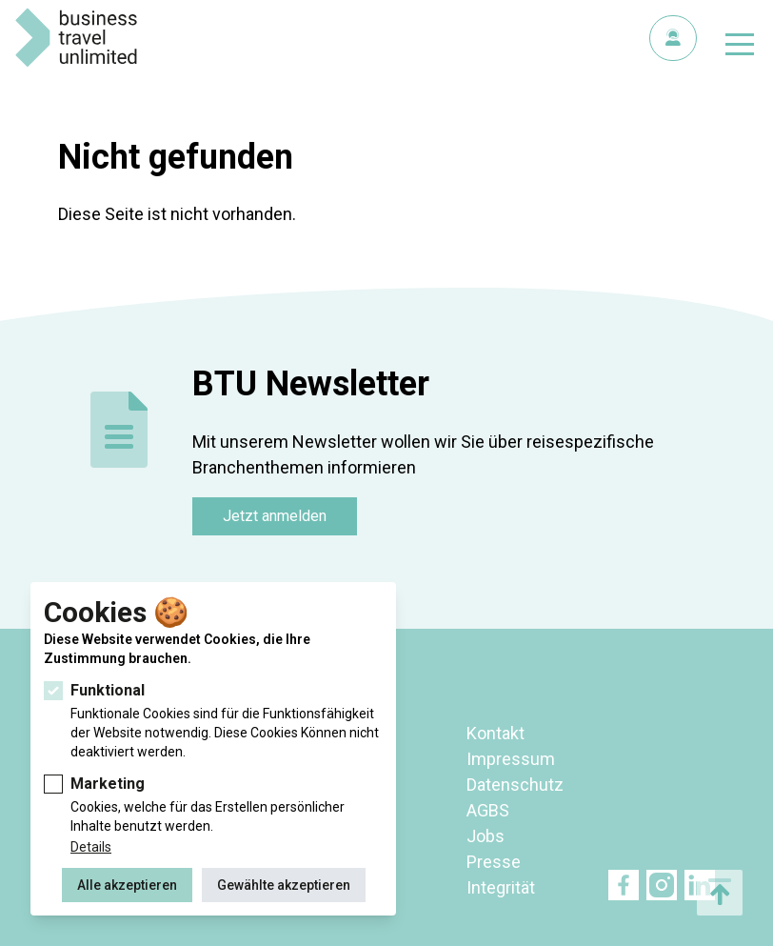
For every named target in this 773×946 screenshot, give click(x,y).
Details (90, 847)
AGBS (487, 810)
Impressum (510, 759)
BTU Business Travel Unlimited (76, 38)
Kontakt (495, 733)
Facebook (623, 885)
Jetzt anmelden (275, 516)
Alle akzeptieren (127, 885)
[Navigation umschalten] (739, 47)
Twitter (661, 885)
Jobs (485, 836)
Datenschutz (515, 785)
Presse (493, 862)
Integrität (500, 887)
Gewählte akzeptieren (283, 885)
